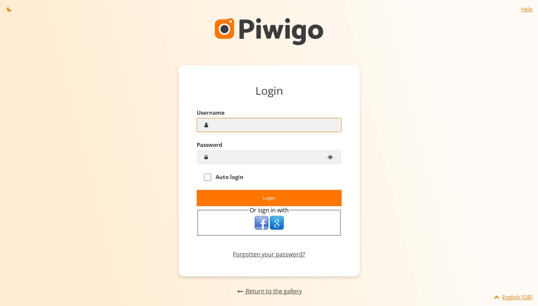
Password (209, 144)
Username (211, 112)
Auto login (223, 177)
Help (527, 9)
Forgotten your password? (269, 254)
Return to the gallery (269, 291)
